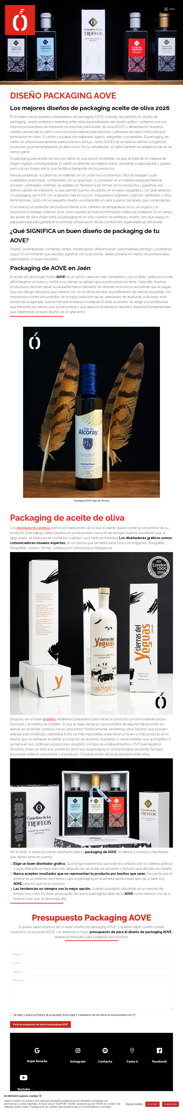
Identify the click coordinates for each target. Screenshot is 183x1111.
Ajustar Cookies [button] (134, 1104)
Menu (172, 9)
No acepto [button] (152, 1104)
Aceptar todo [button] (170, 1104)
